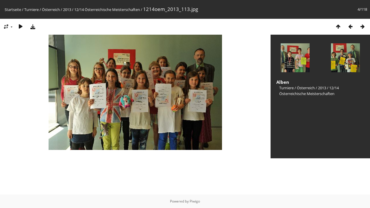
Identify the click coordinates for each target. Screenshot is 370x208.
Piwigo (195, 201)
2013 (67, 9)
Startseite (13, 9)
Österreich (51, 9)
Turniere (31, 9)
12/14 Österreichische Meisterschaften (107, 9)
